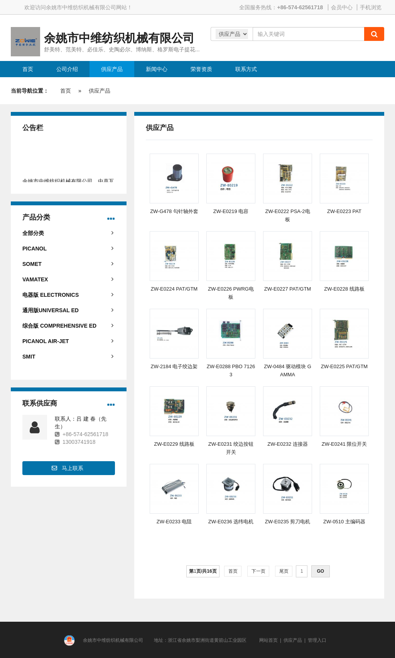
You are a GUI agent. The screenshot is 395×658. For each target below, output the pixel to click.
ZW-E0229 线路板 (174, 444)
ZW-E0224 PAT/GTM (174, 289)
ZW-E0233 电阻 (174, 521)
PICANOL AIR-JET (45, 341)
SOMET (32, 264)
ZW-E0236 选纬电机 (231, 521)
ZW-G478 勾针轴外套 (174, 211)
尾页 (284, 571)
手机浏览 (370, 7)
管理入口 (317, 640)
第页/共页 (202, 571)
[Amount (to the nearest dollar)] (308, 34)
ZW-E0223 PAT (344, 211)
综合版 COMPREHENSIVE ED (59, 326)
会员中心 (342, 7)
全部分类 (33, 233)
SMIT (28, 357)
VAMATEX (35, 279)
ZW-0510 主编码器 (344, 521)
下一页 (258, 571)
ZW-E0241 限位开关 (344, 444)
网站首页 (268, 640)
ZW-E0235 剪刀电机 (288, 521)
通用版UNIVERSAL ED (50, 310)
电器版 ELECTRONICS (50, 295)
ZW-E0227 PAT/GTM (287, 289)
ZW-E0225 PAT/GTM (344, 366)
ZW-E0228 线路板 (344, 289)
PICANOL (34, 248)
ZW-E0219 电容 (231, 211)
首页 (65, 91)
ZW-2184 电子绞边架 (174, 366)
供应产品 (99, 91)
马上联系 (72, 468)
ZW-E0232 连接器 (287, 444)
